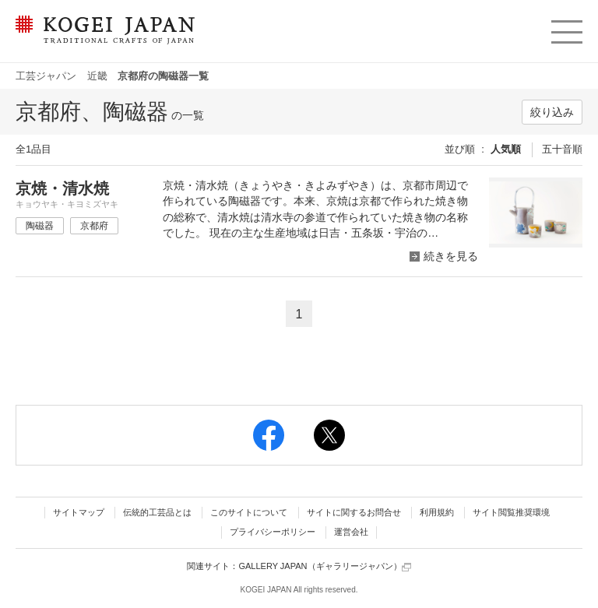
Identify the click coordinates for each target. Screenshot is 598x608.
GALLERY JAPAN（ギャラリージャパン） (324, 566)
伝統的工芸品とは (157, 512)
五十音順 (562, 149)
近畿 (97, 76)
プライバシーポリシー (272, 531)
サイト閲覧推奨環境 (511, 512)
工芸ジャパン (46, 76)
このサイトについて (248, 512)
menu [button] (565, 28)
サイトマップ (78, 512)
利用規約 (437, 512)
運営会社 (351, 531)
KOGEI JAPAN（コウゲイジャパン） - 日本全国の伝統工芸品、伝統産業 (102, 39)
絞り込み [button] (552, 112)
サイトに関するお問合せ (354, 512)
